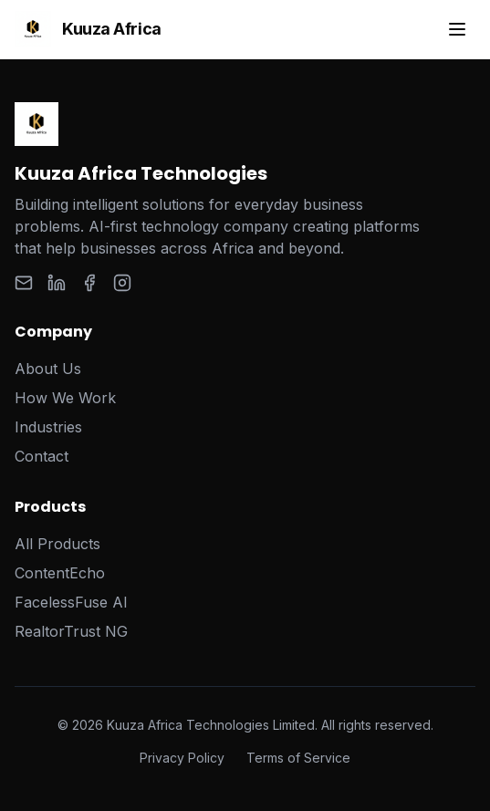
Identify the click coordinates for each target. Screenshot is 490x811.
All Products (57, 544)
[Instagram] (122, 283)
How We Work (65, 398)
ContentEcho (60, 573)
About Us (48, 368)
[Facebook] (89, 283)
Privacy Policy (182, 757)
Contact (41, 456)
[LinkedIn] (56, 283)
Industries (48, 427)
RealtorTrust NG (71, 631)
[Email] (24, 283)
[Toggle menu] (457, 29)
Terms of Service (298, 757)
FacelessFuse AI (71, 602)
